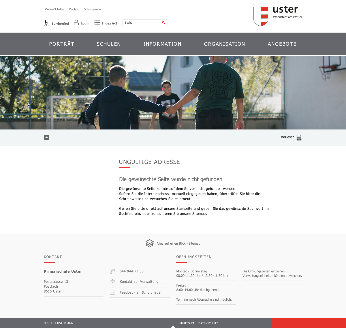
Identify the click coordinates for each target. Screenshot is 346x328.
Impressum (186, 323)
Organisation (225, 44)
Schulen (109, 44)
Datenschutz (208, 323)
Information (162, 44)
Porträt (61, 44)
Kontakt (74, 9)
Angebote (282, 44)
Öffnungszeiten (93, 9)
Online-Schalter (54, 9)
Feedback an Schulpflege (135, 293)
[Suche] (160, 22)
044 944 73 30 (127, 271)
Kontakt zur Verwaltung (134, 282)
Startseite (184, 208)
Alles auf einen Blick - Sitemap (178, 244)
